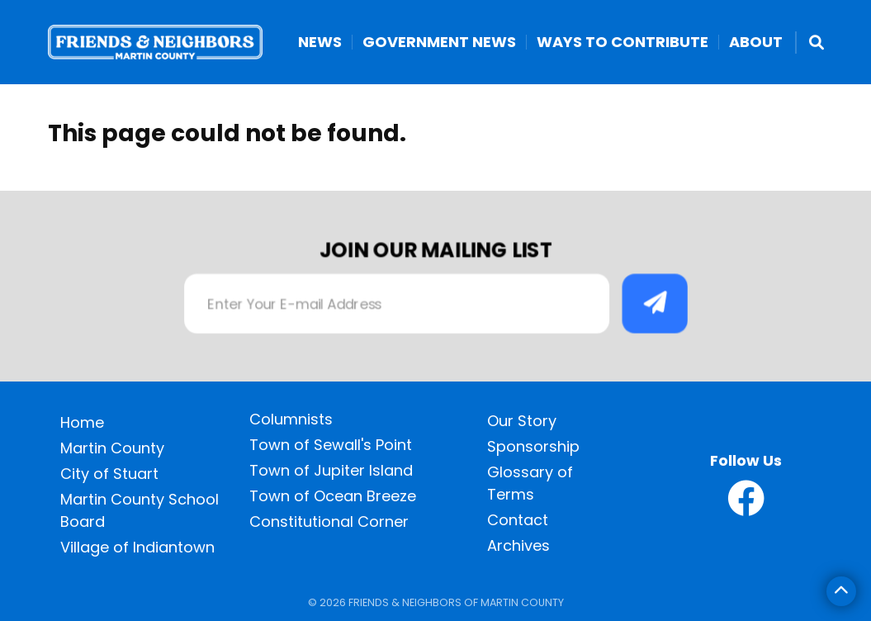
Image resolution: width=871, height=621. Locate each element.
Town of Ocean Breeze (332, 496)
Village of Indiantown (137, 547)
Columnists (291, 419)
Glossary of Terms (530, 483)
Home (82, 422)
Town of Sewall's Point (330, 444)
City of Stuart (109, 473)
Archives (518, 545)
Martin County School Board (139, 510)
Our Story (521, 420)
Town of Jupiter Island (331, 470)
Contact (517, 520)
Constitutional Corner (329, 521)
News (320, 42)
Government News (439, 42)
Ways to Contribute (622, 42)
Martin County (112, 448)
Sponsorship (533, 446)
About (756, 42)
